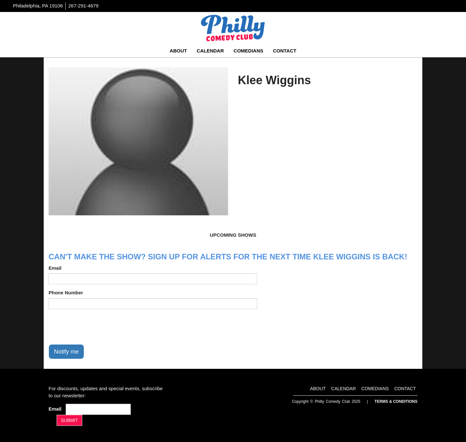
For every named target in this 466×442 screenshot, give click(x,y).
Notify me (66, 351)
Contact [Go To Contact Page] (284, 50)
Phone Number (66, 292)
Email (55, 268)
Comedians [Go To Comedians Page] (248, 50)
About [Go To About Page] (178, 50)
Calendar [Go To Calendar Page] (210, 50)
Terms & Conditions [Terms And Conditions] (395, 401)
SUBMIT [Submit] (69, 420)
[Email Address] (98, 409)
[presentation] (98, 326)
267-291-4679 (83, 5)
